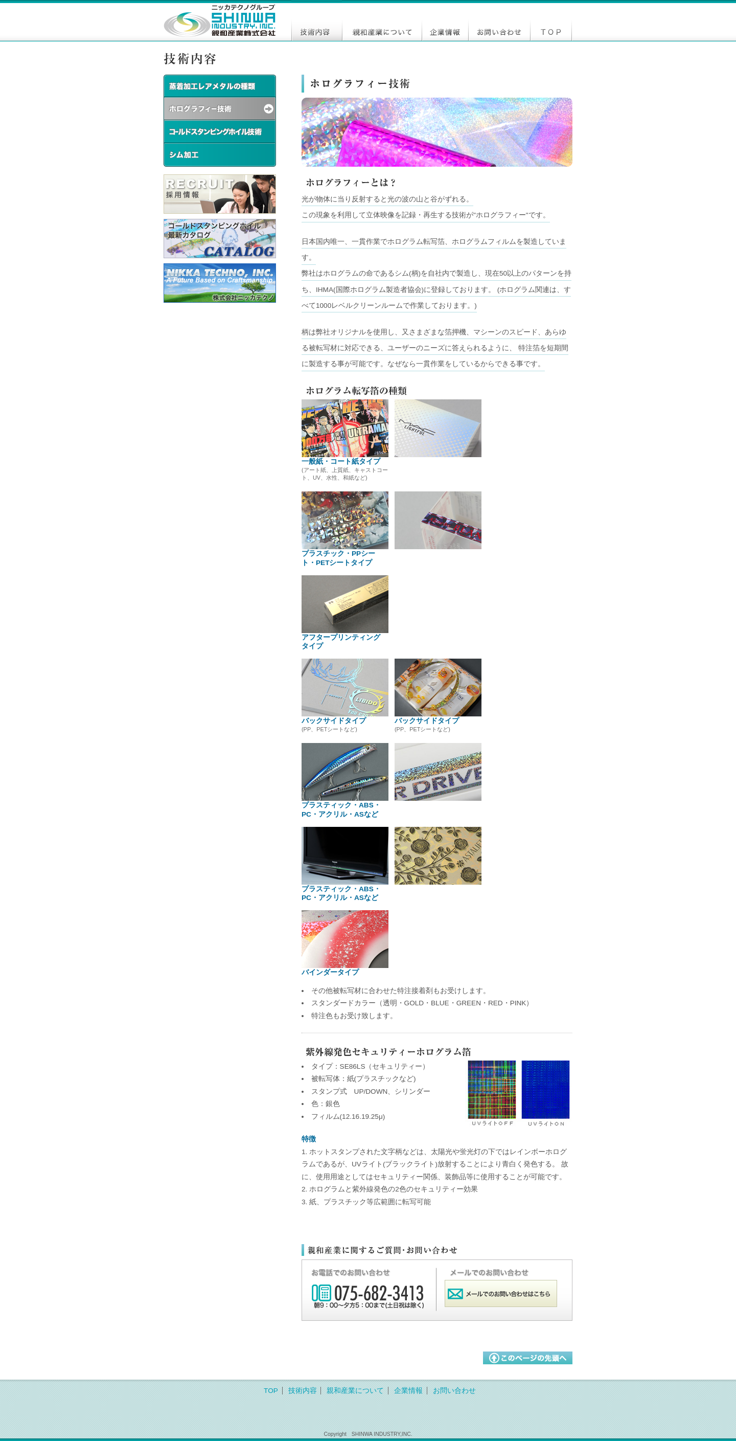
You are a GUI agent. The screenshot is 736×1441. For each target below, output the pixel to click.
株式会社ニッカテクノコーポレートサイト (220, 283)
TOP (271, 1390)
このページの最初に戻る (527, 1358)
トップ (551, 20)
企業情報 (445, 20)
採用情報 (220, 194)
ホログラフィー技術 (220, 109)
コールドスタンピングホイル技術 (220, 132)
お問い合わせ (499, 20)
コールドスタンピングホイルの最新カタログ (220, 238)
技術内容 (316, 20)
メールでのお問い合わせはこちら (501, 1293)
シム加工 (220, 155)
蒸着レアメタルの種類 (220, 86)
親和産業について (382, 20)
